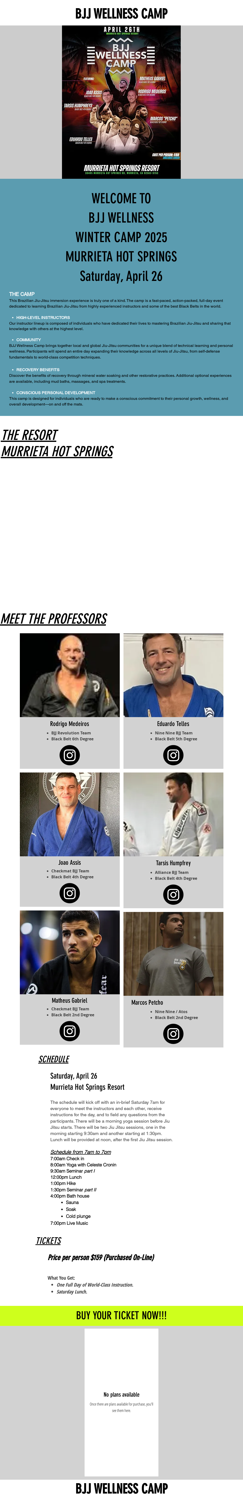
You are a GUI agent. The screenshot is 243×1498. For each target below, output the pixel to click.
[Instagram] (70, 893)
